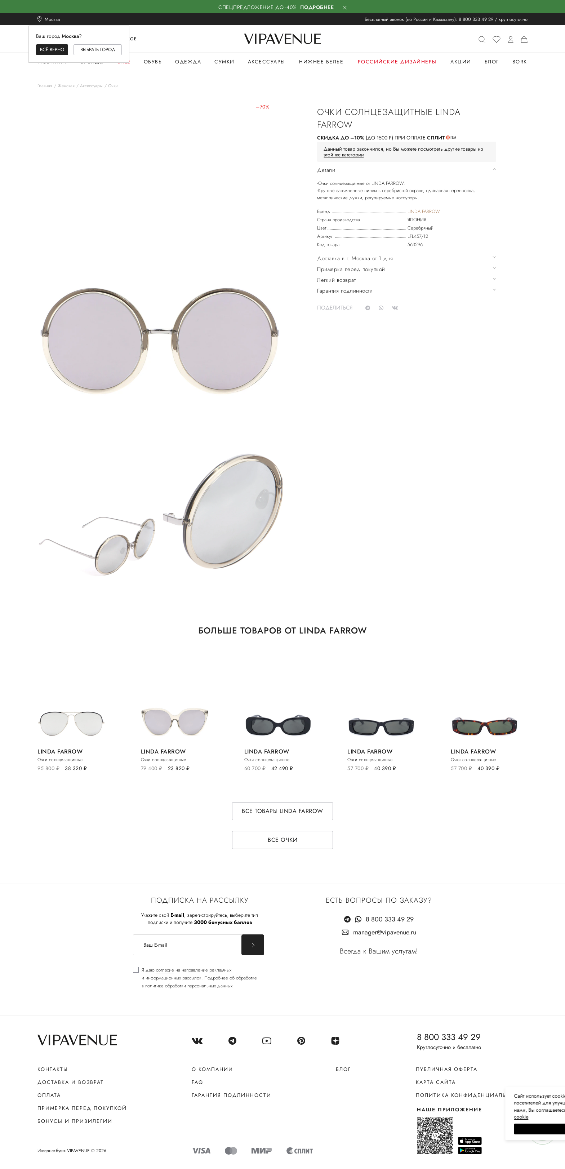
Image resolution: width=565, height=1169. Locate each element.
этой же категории (344, 154)
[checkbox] (195, 978)
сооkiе (423, 1116)
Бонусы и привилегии (74, 1121)
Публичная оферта (446, 1069)
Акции (460, 61)
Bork (519, 61)
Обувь (153, 61)
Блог (492, 61)
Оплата (49, 1095)
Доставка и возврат (70, 1082)
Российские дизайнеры (397, 61)
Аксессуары (266, 61)
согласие (165, 969)
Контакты (52, 1069)
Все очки (282, 840)
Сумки (224, 61)
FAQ (197, 1082)
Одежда (188, 61)
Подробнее (317, 7)
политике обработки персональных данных (188, 985)
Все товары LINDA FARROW (282, 811)
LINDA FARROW (424, 211)
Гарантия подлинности (231, 1095)
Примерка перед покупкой (82, 1108)
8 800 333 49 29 (476, 19)
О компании (212, 1069)
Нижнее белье (321, 61)
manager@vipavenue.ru (384, 932)
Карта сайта (436, 1082)
